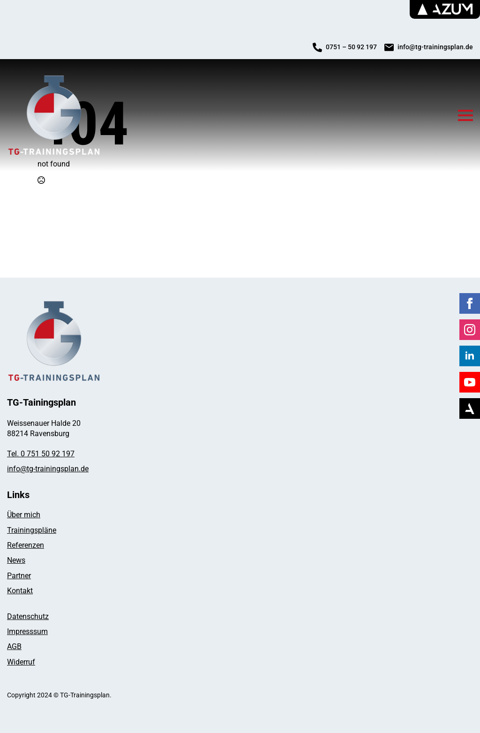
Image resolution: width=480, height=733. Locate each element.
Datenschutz (28, 616)
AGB (14, 646)
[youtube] (469, 382)
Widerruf (21, 661)
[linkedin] (469, 356)
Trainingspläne (31, 530)
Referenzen (25, 545)
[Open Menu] (465, 115)
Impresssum (27, 631)
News (16, 560)
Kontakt (20, 590)
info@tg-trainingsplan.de (48, 468)
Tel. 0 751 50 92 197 (41, 453)
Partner (19, 575)
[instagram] (469, 329)
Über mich (23, 514)
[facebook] (469, 303)
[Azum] (469, 408)
